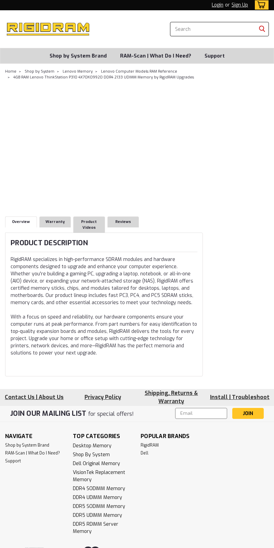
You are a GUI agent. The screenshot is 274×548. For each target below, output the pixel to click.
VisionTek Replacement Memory (99, 476)
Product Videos (89, 224)
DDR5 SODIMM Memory (99, 506)
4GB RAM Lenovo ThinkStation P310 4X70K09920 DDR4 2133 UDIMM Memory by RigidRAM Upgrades (103, 77)
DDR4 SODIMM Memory (99, 488)
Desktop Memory (92, 446)
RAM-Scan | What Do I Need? (155, 55)
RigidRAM (150, 445)
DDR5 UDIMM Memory (97, 515)
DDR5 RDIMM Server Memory (95, 528)
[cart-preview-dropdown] (260, 5)
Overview (21, 221)
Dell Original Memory (96, 463)
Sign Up (240, 5)
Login (217, 5)
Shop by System (39, 71)
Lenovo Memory (78, 71)
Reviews (123, 221)
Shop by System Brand (78, 55)
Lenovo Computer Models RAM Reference (139, 71)
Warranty (55, 221)
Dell (144, 453)
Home (10, 71)
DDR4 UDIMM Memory (97, 497)
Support (215, 55)
